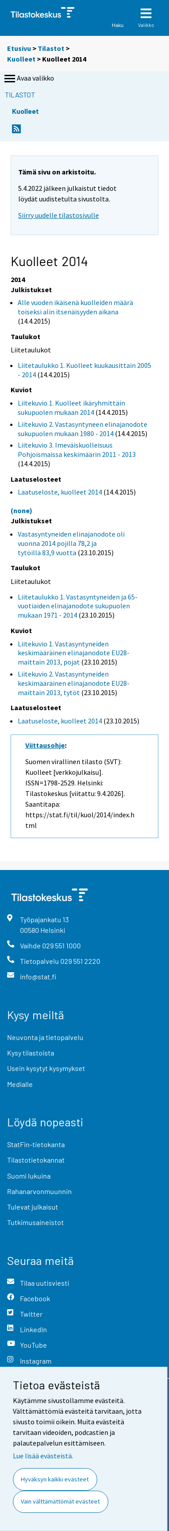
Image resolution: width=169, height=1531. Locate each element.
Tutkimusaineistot (35, 1222)
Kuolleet (21, 58)
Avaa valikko (28, 79)
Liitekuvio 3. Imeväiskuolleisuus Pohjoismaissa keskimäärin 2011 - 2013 (77, 450)
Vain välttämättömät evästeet (60, 1501)
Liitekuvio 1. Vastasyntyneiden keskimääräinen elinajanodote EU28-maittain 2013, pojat (74, 653)
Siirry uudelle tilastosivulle (58, 215)
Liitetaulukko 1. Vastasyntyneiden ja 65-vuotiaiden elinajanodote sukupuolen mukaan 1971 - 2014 (78, 606)
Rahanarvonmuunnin (39, 1191)
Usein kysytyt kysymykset (46, 1068)
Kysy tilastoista (30, 1052)
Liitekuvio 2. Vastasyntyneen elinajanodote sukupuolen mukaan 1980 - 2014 (82, 429)
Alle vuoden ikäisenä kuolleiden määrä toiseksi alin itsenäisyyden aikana (75, 307)
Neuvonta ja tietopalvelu (45, 1037)
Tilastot (51, 48)
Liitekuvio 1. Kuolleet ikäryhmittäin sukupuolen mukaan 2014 (71, 407)
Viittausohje (45, 745)
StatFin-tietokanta (36, 1144)
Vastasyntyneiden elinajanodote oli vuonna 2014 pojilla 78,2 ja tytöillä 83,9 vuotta (71, 543)
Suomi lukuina (29, 1175)
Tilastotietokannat (36, 1160)
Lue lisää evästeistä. (43, 1455)
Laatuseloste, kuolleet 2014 (60, 491)
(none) (21, 510)
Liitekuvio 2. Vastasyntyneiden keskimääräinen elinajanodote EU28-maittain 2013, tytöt (74, 683)
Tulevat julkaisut (32, 1206)
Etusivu (19, 48)
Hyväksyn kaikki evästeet (55, 1479)
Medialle (20, 1084)
